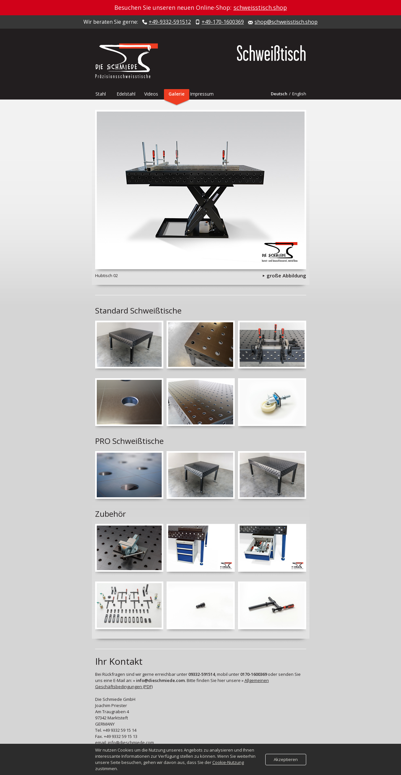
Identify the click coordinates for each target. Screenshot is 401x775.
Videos (151, 94)
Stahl (100, 94)
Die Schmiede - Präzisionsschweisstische (129, 60)
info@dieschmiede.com (131, 742)
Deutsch (279, 94)
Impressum (202, 94)
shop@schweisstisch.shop (286, 22)
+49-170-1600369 (223, 22)
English (299, 94)
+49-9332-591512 (170, 22)
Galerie (176, 94)
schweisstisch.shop (260, 8)
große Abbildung (286, 276)
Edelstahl (126, 94)
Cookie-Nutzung (228, 762)
